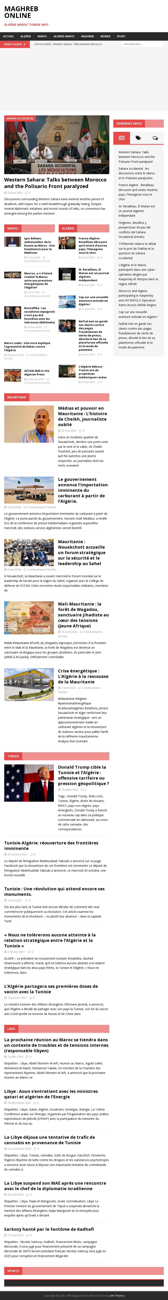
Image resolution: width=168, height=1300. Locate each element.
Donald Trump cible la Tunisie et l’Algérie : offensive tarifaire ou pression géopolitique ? (83, 775)
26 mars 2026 (34, 327)
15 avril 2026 (69, 632)
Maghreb (87, 36)
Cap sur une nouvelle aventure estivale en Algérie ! (93, 300)
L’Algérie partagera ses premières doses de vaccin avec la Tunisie (51, 989)
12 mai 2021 (15, 900)
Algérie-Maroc (64, 36)
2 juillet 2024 (15, 1057)
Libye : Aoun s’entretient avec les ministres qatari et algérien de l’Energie (51, 1094)
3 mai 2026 (14, 569)
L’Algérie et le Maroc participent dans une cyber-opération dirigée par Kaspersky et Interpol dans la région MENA (138, 274)
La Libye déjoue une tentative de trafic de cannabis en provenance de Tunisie (49, 1139)
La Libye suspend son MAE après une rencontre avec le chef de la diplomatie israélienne (55, 1185)
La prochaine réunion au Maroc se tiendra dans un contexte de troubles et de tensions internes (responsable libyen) (56, 1045)
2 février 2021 (16, 952)
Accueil (8, 36)
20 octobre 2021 (18, 854)
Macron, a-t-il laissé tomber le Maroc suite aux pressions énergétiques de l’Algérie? (38, 280)
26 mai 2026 (15, 193)
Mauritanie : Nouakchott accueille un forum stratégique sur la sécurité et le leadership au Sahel (82, 552)
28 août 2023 (16, 1194)
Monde (105, 36)
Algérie (25, 36)
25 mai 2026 (88, 309)
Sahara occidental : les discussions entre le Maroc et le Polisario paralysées (137, 173)
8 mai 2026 (14, 507)
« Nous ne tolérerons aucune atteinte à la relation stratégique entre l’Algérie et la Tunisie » (50, 940)
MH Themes (117, 1295)
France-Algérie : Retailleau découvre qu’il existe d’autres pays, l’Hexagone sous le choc (93, 245)
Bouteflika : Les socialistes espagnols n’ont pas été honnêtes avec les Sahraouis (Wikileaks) (39, 315)
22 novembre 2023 (19, 1149)
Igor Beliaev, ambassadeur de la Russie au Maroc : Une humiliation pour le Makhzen (39, 245)
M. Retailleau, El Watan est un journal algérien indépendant (94, 275)
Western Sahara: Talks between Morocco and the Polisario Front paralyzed (55, 182)
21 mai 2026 (33, 257)
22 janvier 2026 (15, 354)
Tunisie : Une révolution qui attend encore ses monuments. (54, 891)
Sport (121, 36)
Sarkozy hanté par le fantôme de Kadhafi (49, 1229)
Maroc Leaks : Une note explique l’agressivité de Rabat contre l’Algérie (27, 346)
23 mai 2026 (68, 430)
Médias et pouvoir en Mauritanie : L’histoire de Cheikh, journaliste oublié (82, 416)
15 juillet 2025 (69, 789)
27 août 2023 (16, 1235)
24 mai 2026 (88, 354)
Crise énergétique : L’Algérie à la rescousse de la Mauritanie (83, 676)
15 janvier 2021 (17, 998)
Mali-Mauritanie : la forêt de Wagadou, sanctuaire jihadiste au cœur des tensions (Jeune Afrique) (83, 615)
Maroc (42, 36)
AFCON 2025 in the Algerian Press (36, 372)
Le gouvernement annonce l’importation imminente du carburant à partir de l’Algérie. (83, 490)
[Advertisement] (84, 79)
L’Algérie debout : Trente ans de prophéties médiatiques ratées (93, 372)
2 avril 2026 (33, 292)
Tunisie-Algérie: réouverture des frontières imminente (51, 845)
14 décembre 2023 (19, 1103)
